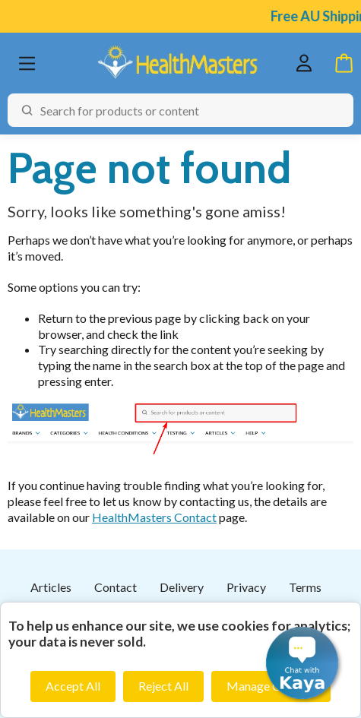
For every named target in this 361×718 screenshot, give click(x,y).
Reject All (163, 685)
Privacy (246, 587)
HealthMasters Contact (154, 517)
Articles (50, 587)
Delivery (182, 587)
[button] (302, 663)
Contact (115, 587)
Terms (305, 587)
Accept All (73, 685)
